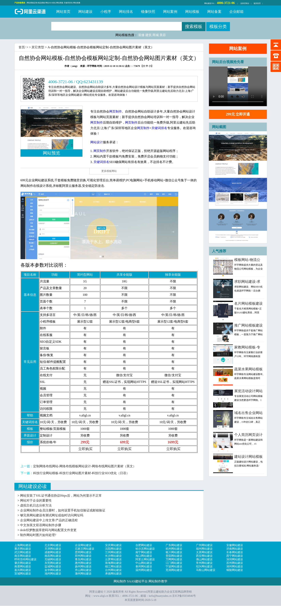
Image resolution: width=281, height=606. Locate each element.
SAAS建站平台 (137, 581)
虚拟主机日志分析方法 (36, 505)
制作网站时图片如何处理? (38, 535)
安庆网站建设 (113, 545)
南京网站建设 (22, 555)
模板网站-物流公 (247, 260)
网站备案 (214, 12)
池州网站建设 (53, 573)
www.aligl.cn (100, 595)
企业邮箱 (236, 12)
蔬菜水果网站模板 (248, 369)
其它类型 (38, 47)
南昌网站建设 (53, 555)
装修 (141, 35)
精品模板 (41, 3)
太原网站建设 (204, 552)
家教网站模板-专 (247, 347)
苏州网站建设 (234, 562)
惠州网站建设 (83, 562)
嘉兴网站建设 (22, 570)
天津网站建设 (53, 548)
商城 (155, 35)
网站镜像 (76, 3)
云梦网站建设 (113, 559)
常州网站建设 (204, 562)
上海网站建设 (22, 545)
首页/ (22, 47)
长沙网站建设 (113, 555)
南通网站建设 (22, 566)
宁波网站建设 (174, 566)
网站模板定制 (32, 3)
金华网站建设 (53, 570)
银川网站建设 (174, 552)
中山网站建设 (143, 562)
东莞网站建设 (53, 562)
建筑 (148, 35)
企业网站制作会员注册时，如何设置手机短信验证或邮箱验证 (62, 510)
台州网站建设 (113, 570)
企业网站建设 (83, 545)
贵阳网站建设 (174, 555)
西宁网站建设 (234, 555)
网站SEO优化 (50, 3)
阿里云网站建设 (145, 559)
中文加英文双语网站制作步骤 (40, 525)
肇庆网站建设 (22, 562)
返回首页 (257, 3)
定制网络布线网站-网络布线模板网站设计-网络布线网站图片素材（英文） (84, 466)
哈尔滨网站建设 (145, 548)
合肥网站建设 (143, 545)
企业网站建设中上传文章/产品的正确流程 (49, 520)
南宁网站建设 (143, 552)
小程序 (105, 12)
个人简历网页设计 (248, 435)
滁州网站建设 (83, 573)
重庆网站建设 (22, 548)
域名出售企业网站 (248, 413)
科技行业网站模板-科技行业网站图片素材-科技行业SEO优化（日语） (81, 473)
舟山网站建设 (83, 570)
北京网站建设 (53, 545)
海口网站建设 (143, 555)
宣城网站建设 (22, 573)
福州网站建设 (204, 548)
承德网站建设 (113, 573)
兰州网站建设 (113, 552)
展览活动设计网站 (248, 391)
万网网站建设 (174, 559)
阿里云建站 (30, 11)
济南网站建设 (234, 548)
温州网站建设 (143, 570)
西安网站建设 (204, 555)
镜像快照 (148, 12)
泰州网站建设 (143, 566)
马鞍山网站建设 (205, 570)
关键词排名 (68, 3)
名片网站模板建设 (248, 303)
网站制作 (120, 581)
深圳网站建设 (234, 559)
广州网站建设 (204, 545)
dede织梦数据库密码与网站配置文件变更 (48, 530)
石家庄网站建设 (84, 548)
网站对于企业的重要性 (36, 500)
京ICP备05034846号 (184, 595)
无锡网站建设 (53, 559)
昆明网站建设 (83, 552)
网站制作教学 (157, 581)
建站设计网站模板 (248, 457)
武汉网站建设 (22, 552)
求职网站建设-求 (247, 282)
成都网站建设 (53, 552)
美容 (163, 35)
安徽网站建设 (234, 545)
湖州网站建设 (234, 566)
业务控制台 (244, 3)
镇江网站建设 (113, 566)
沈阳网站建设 (113, 548)
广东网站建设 (174, 545)
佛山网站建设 (204, 559)
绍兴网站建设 (204, 566)
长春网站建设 (234, 552)
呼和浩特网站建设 (25, 559)
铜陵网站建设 (234, 570)
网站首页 (63, 12)
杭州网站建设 (174, 548)
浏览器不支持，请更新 (238, 86)
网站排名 (126, 12)
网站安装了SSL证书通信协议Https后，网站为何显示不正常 (61, 495)
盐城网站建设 (53, 566)
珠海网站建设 (113, 562)
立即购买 (85, 449)
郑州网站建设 (83, 555)
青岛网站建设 (83, 559)
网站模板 (59, 3)
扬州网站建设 (83, 566)
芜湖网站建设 (174, 570)
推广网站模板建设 (248, 325)
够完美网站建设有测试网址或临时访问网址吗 (51, 515)
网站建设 (207, 3)
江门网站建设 (174, 562)
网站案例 (170, 12)
